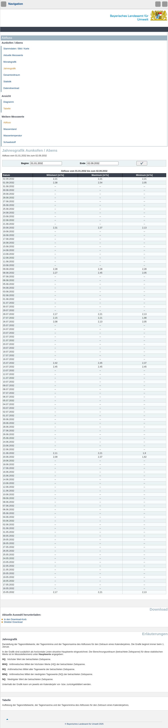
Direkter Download (13, 622)
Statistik (7, 81)
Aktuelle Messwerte (13, 55)
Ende (82, 163)
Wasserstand (10, 129)
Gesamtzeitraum (11, 75)
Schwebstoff (9, 142)
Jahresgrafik (9, 68)
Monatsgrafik (9, 62)
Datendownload (11, 88)
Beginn (25, 163)
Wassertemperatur (12, 135)
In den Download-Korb (15, 619)
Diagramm (8, 102)
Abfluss (7, 122)
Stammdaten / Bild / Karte (16, 48)
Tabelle (7, 108)
